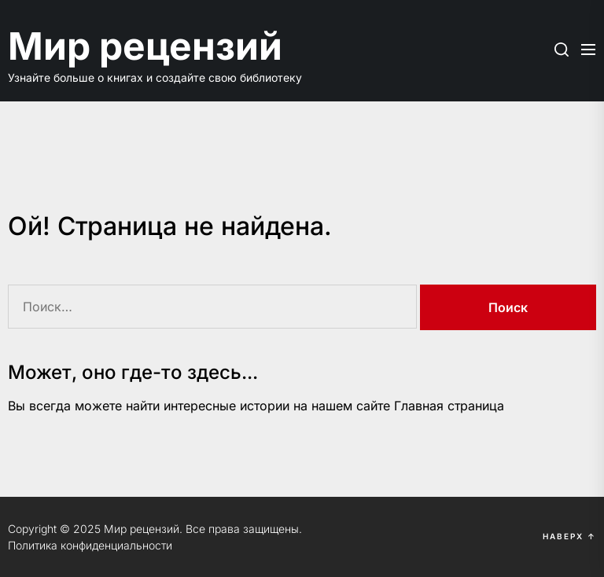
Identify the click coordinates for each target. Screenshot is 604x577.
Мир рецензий (145, 46)
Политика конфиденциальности (90, 545)
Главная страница (449, 405)
